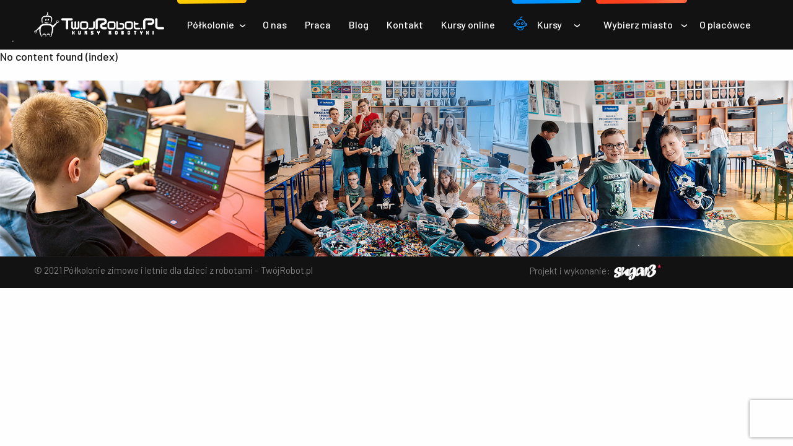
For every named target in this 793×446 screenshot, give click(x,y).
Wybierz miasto (638, 24)
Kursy (549, 24)
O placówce (725, 24)
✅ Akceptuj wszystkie (396, 400)
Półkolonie (210, 24)
